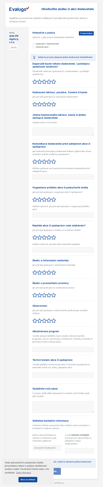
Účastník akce (42, 47)
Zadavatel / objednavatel (47, 43)
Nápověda (86, 33)
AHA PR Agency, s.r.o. (14, 39)
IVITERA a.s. (59, 483)
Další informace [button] (23, 473)
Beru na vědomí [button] (28, 480)
